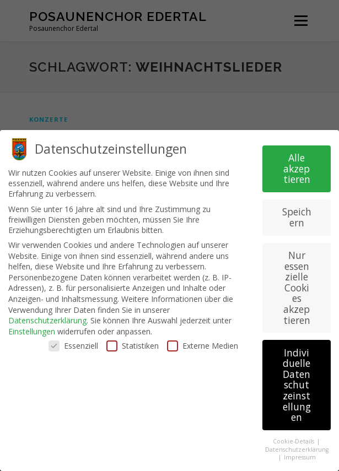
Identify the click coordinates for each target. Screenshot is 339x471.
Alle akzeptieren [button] (296, 165)
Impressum (300, 454)
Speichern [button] (296, 215)
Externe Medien (202, 343)
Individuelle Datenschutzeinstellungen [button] (297, 382)
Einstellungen (31, 328)
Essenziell (73, 343)
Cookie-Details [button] (294, 438)
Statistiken (132, 343)
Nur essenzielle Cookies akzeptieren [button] (296, 285)
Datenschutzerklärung (47, 317)
